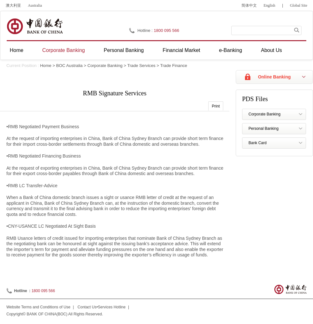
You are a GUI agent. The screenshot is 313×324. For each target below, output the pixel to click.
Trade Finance (173, 65)
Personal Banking (124, 50)
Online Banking (274, 76)
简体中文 (249, 5)
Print (216, 106)
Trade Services (141, 65)
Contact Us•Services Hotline (102, 307)
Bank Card (257, 143)
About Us (271, 50)
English (269, 5)
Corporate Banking (63, 50)
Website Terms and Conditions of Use (38, 307)
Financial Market (181, 50)
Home (17, 50)
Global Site (298, 5)
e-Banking (230, 50)
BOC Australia (69, 65)
